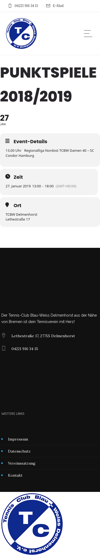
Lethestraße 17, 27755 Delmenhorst (43, 335)
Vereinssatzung (21, 463)
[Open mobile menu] (89, 33)
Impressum (18, 439)
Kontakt (15, 475)
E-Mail (58, 5)
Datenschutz (19, 451)
